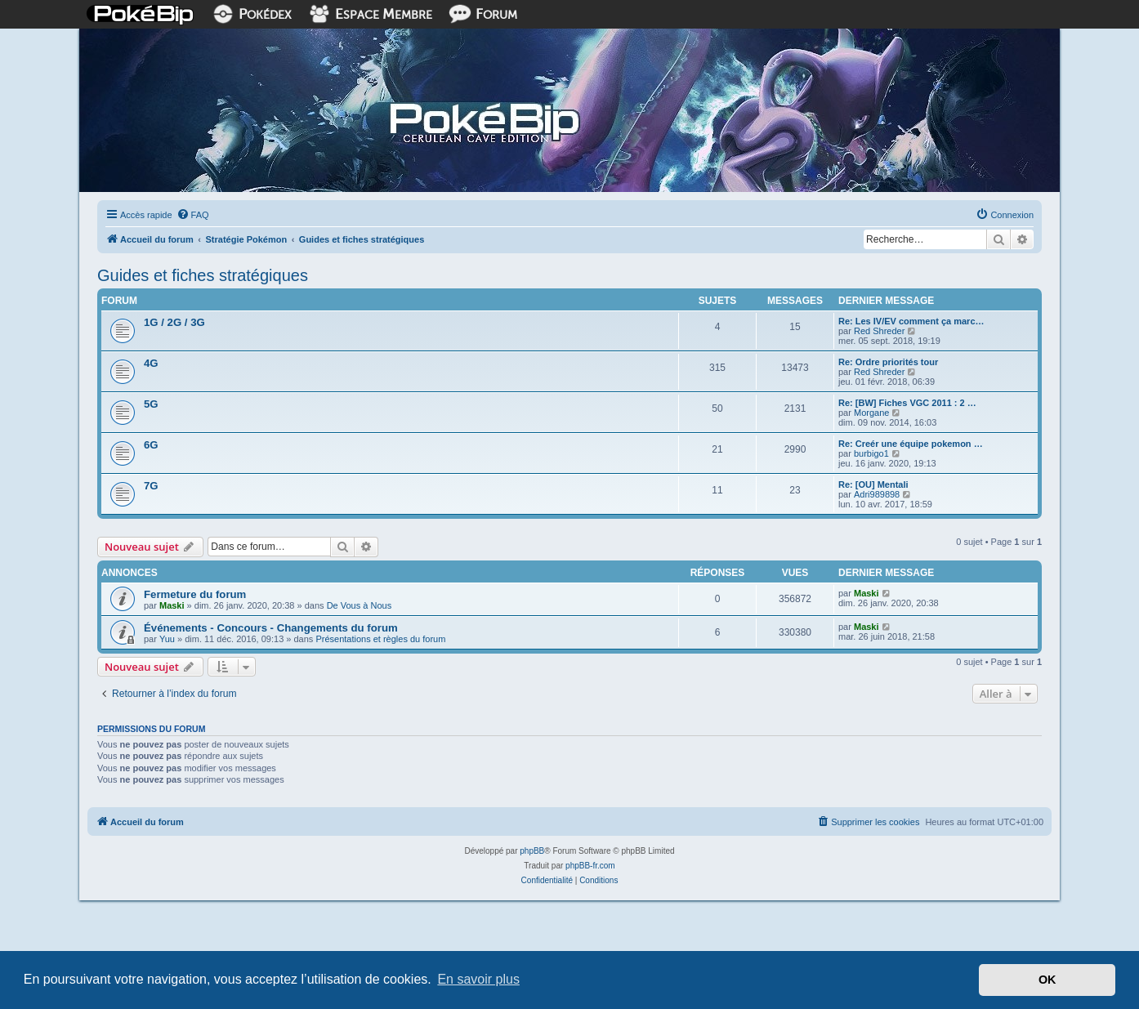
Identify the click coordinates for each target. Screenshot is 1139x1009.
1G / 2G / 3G (174, 322)
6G (151, 445)
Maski (172, 605)
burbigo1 (871, 453)
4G (151, 363)
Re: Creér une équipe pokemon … (910, 444)
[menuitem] (192, 215)
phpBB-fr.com (590, 865)
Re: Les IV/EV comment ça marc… (911, 321)
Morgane (871, 412)
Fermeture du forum (195, 594)
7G (151, 486)
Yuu (167, 639)
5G (151, 404)
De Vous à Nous (359, 605)
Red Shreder (879, 331)
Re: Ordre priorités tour (888, 362)
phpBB (532, 850)
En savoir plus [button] (478, 979)
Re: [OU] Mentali (873, 484)
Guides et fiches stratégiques (202, 275)
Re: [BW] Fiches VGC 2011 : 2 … (907, 403)
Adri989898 (877, 494)
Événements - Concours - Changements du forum (271, 628)
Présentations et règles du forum (380, 639)
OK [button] (1047, 979)
